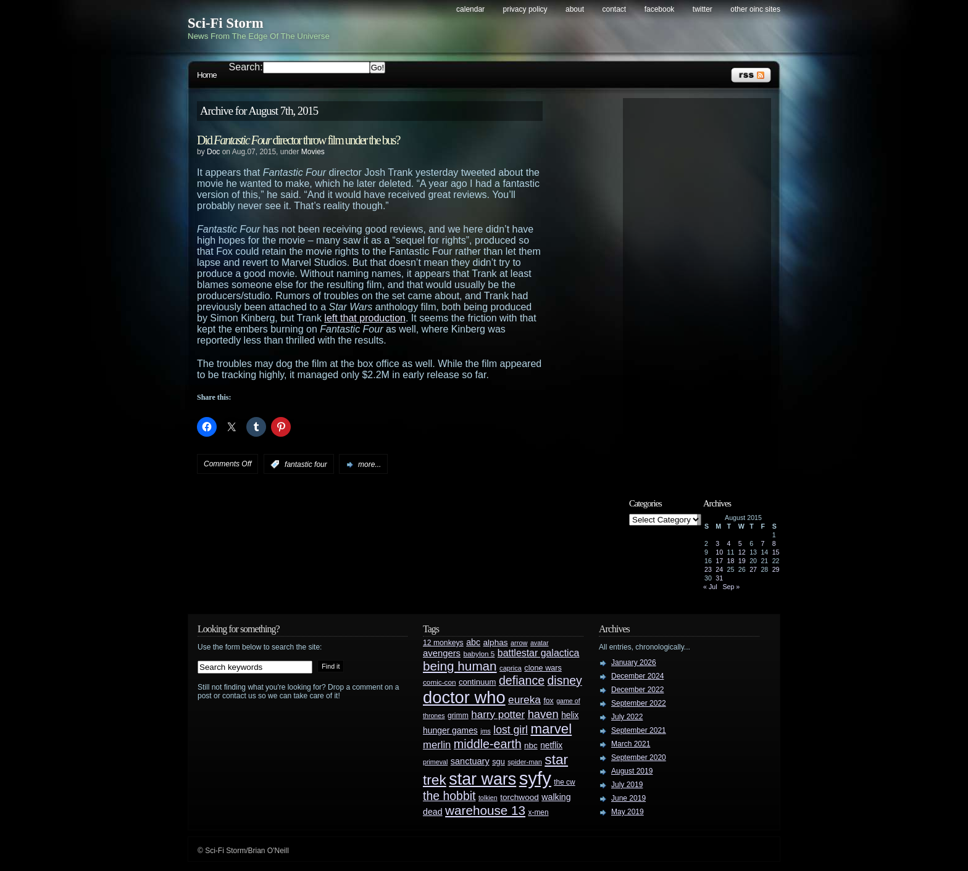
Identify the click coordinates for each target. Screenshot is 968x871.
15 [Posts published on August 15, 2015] (776, 552)
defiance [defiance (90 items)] (521, 680)
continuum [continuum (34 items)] (477, 682)
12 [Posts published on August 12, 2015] (742, 552)
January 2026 (633, 662)
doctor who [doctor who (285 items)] (464, 697)
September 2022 (638, 703)
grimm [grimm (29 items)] (458, 715)
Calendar (470, 9)
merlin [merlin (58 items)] (437, 745)
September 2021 (638, 730)
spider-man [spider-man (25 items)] (524, 762)
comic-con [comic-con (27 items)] (439, 682)
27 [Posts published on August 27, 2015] (753, 569)
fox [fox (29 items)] (548, 700)
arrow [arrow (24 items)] (519, 642)
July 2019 (627, 784)
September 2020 (638, 757)
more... (369, 464)
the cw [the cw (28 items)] (564, 782)
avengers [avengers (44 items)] (442, 653)
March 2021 (630, 744)
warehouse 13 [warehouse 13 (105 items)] (485, 810)
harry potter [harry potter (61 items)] (498, 714)
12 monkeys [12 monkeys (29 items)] (443, 642)
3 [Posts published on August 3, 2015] (717, 543)
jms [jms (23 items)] (485, 731)
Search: (246, 67)
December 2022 (637, 689)
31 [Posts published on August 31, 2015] (719, 578)
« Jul (710, 586)
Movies (313, 151)
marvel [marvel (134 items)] (551, 729)
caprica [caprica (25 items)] (510, 668)
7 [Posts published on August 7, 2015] (762, 543)
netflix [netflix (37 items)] (551, 745)
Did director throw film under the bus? (298, 140)
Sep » (731, 586)
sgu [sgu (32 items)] (498, 761)
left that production (365, 318)
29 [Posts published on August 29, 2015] (776, 569)
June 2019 (628, 798)
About (574, 9)
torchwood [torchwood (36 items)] (519, 797)
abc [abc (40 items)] (473, 642)
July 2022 (627, 716)
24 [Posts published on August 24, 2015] (719, 569)
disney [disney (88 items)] (565, 680)
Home (207, 75)
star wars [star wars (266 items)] (482, 779)
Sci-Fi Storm (226, 23)
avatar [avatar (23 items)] (539, 642)
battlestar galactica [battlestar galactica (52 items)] (539, 653)
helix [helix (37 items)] (569, 715)
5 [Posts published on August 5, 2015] (740, 543)
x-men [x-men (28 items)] (538, 812)
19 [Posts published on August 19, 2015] (742, 560)
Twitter (702, 9)
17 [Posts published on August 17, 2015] (719, 560)
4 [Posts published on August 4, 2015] (729, 543)
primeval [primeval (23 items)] (435, 762)
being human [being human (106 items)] (460, 666)
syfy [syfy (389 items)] (535, 778)
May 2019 (627, 811)
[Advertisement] (703, 288)
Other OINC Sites (755, 9)
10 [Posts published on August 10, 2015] (719, 552)
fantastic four (306, 464)
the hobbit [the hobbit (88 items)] (449, 796)
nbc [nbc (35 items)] (531, 745)
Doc (213, 151)
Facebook (660, 9)
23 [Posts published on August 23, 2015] (708, 569)
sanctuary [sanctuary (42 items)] (470, 761)
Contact (615, 9)
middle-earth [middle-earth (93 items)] (488, 744)
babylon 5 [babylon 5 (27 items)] (478, 654)
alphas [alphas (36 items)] (495, 642)
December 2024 (637, 676)
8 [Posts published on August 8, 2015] (774, 543)
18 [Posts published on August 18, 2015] (731, 560)
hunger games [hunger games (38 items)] (450, 730)
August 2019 (632, 771)
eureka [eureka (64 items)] (524, 699)
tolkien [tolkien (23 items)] (488, 797)
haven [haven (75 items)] (543, 714)
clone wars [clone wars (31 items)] (543, 668)
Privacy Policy (525, 9)
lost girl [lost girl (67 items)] (510, 730)
